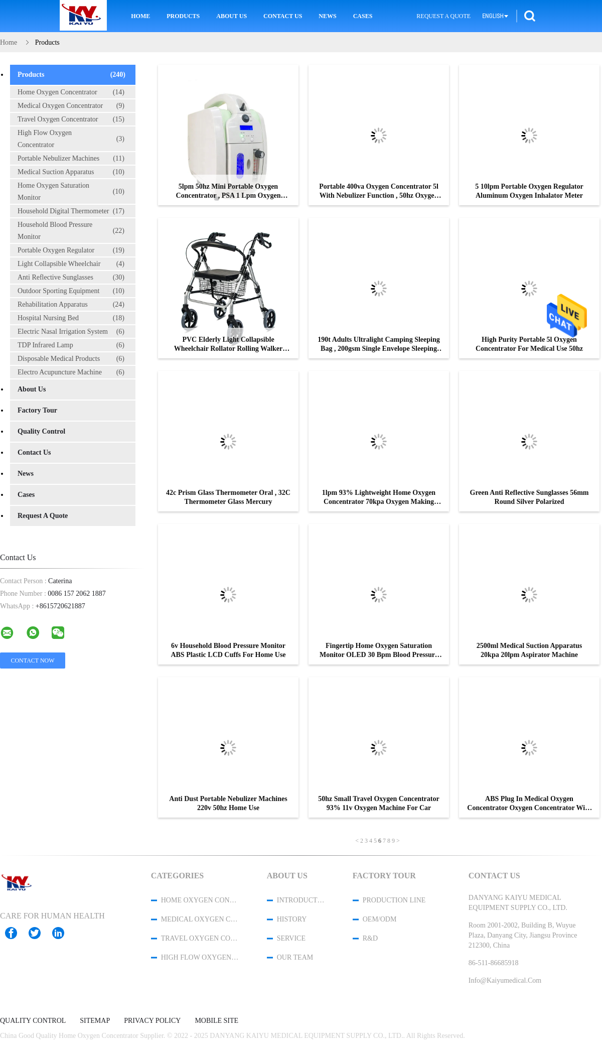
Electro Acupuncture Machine (71, 372)
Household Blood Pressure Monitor (71, 230)
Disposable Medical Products (71, 359)
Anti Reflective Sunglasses (71, 278)
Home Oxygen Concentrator (71, 92)
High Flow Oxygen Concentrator (71, 139)
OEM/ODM (380, 919)
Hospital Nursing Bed (71, 318)
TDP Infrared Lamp (71, 345)
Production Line (394, 900)
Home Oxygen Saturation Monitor (71, 191)
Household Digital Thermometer (71, 211)
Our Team (295, 957)
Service (291, 938)
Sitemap (95, 1020)
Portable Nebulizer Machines (71, 159)
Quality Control (41, 431)
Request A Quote (443, 16)
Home (140, 16)
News (327, 16)
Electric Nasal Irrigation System (71, 332)
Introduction (301, 900)
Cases (363, 16)
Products (183, 16)
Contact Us (282, 16)
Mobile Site (216, 1020)
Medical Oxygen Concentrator (71, 106)
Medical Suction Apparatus (71, 172)
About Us (231, 16)
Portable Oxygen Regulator (71, 250)
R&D (370, 938)
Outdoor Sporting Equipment (71, 291)
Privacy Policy (152, 1020)
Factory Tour (37, 410)
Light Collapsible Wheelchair (71, 264)
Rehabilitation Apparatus (71, 305)
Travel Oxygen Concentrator (71, 119)
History (292, 919)
